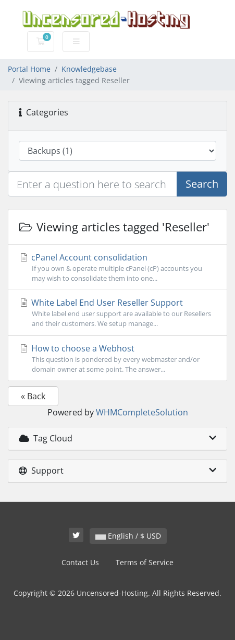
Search (201, 184)
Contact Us (80, 562)
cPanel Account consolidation (117, 267)
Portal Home (29, 69)
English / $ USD (128, 536)
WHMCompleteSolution (142, 412)
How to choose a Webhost (117, 358)
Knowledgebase (89, 69)
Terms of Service (145, 562)
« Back (33, 396)
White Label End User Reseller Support (117, 313)
